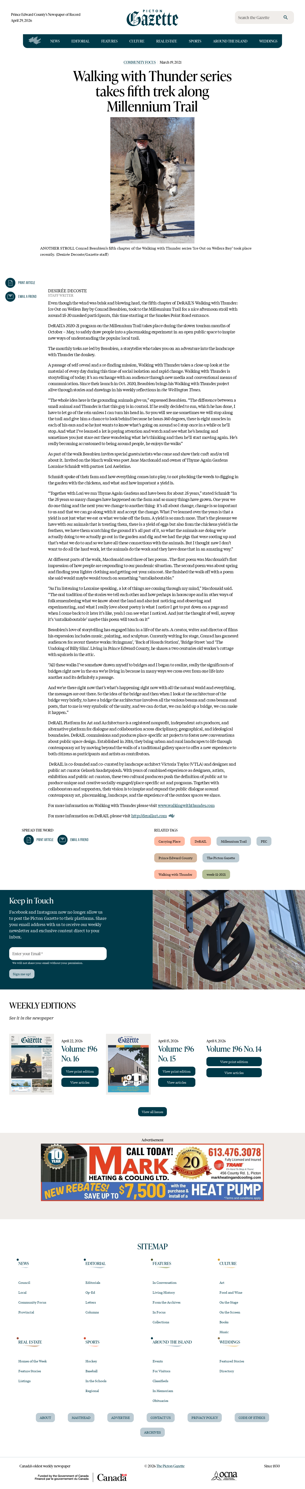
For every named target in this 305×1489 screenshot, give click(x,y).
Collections (161, 1322)
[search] (286, 17)
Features (109, 41)
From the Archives (166, 1302)
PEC (264, 841)
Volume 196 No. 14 (234, 1048)
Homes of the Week (32, 1361)
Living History (164, 1292)
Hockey (91, 1361)
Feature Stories (29, 1371)
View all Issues (152, 1111)
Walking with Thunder (175, 874)
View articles (79, 1082)
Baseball (91, 1371)
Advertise (120, 1417)
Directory (226, 1371)
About (45, 1417)
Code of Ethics (252, 1417)
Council (24, 1282)
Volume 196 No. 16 (79, 1053)
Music (224, 1332)
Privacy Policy (204, 1417)
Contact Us (161, 1417)
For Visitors (161, 1371)
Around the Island (230, 41)
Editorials (93, 1282)
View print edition (80, 1071)
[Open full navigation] (35, 41)
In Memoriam (163, 1390)
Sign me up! (22, 974)
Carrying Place (169, 841)
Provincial (26, 1312)
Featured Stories (231, 1361)
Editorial (80, 41)
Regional (92, 1390)
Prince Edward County (176, 857)
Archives (152, 1432)
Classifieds (160, 1380)
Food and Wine (230, 1292)
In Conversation (165, 1282)
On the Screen (229, 1312)
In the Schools (96, 1380)
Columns (92, 1312)
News (55, 41)
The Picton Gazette (221, 857)
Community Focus (140, 62)
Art (221, 1282)
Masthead (81, 1417)
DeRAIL (201, 841)
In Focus (159, 1312)
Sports (195, 41)
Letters (91, 1302)
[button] (20, 283)
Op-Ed (90, 1292)
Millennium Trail (234, 841)
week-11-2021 (216, 874)
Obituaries (160, 1400)
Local (22, 1292)
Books (223, 1322)
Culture (136, 41)
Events (158, 1361)
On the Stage (228, 1302)
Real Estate (166, 41)
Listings (24, 1380)
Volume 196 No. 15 (176, 1053)
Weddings (268, 41)
